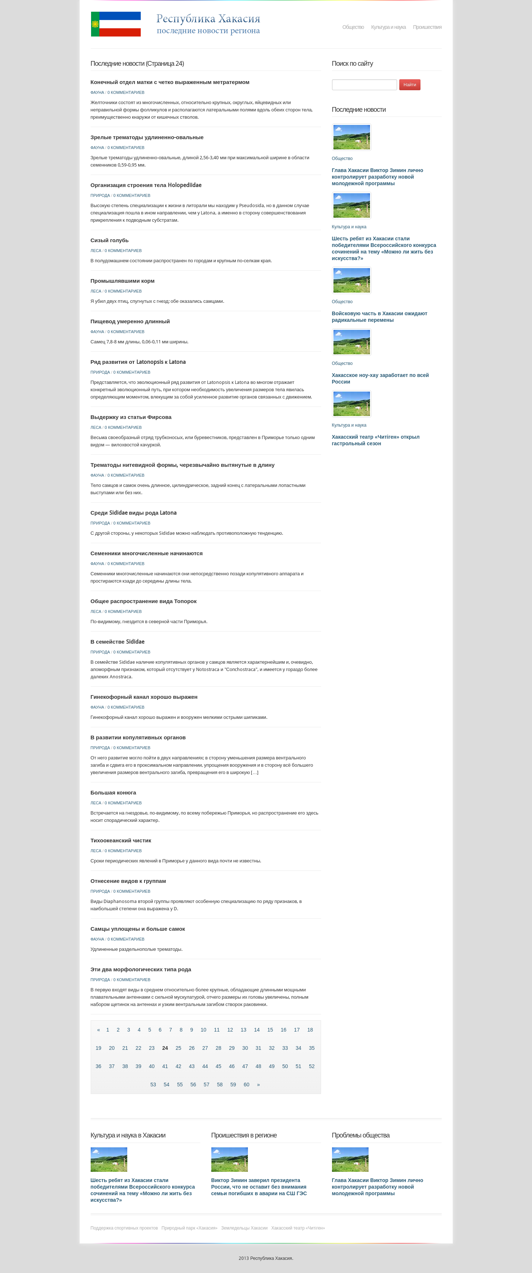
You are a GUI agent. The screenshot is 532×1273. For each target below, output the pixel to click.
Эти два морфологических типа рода (141, 969)
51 (298, 1066)
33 (285, 1048)
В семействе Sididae (117, 642)
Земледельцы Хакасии (244, 1228)
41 (165, 1066)
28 (219, 1048)
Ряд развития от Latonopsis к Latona (138, 362)
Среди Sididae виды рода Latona (134, 513)
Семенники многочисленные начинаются (147, 553)
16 (284, 1030)
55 (180, 1084)
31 (259, 1048)
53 (153, 1084)
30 (245, 1048)
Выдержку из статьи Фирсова (131, 417)
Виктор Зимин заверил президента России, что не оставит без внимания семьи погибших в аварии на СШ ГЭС (259, 1186)
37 (112, 1066)
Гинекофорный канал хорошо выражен (144, 697)
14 (257, 1030)
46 (232, 1066)
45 (219, 1066)
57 (207, 1084)
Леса (96, 250)
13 (244, 1030)
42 (179, 1066)
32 (272, 1048)
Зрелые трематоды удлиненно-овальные (147, 137)
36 (98, 1066)
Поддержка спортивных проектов (124, 1228)
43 (192, 1066)
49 (272, 1066)
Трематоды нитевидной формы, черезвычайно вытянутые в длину (183, 465)
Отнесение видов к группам (128, 881)
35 (312, 1048)
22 (139, 1048)
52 (312, 1066)
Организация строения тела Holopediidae (146, 185)
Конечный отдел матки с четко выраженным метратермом (170, 82)
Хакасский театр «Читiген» (298, 1228)
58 (220, 1084)
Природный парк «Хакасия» (190, 1228)
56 (193, 1084)
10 (204, 1030)
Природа (100, 195)
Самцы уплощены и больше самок (138, 929)
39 (139, 1066)
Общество (353, 27)
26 (192, 1048)
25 (179, 1048)
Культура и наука (388, 27)
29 (232, 1048)
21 (125, 1048)
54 (167, 1084)
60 (247, 1084)
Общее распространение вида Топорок (144, 601)
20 (112, 1048)
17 (297, 1030)
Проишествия (427, 27)
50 (285, 1066)
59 (233, 1084)
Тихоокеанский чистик (121, 840)
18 (310, 1030)
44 (205, 1066)
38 (125, 1066)
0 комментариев (125, 92)
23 (152, 1048)
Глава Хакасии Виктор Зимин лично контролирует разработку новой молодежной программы (377, 176)
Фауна (97, 92)
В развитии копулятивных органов (138, 737)
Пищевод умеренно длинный (130, 321)
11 (217, 1030)
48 (259, 1066)
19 (98, 1048)
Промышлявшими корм (123, 281)
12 (230, 1030)
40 (152, 1066)
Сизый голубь (110, 240)
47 (245, 1066)
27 (205, 1048)
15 (270, 1030)
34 (298, 1048)
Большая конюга (113, 792)
